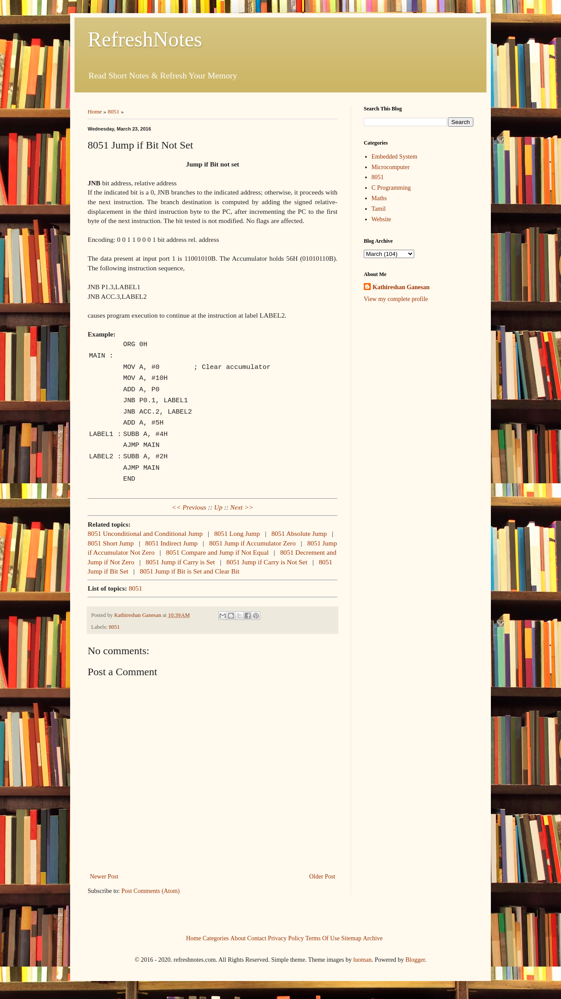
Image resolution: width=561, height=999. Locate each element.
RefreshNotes (145, 39)
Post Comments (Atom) (150, 891)
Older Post (322, 876)
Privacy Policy (286, 938)
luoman (362, 959)
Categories (215, 938)
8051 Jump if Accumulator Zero (252, 543)
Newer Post (104, 876)
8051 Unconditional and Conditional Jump (145, 533)
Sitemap (351, 938)
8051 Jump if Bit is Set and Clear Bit (189, 571)
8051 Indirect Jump (171, 543)
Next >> (241, 507)
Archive (373, 938)
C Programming (391, 187)
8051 (114, 111)
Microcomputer (391, 167)
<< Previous (189, 507)
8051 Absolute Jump (299, 533)
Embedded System (395, 156)
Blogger (415, 959)
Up (218, 507)
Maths (379, 198)
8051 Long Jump (237, 533)
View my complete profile (396, 299)
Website (381, 219)
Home (95, 111)
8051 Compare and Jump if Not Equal (217, 552)
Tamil (379, 208)
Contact (256, 938)
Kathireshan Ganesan (401, 287)
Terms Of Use (322, 938)
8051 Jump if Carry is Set (180, 562)
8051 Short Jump (111, 543)
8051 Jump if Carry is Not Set (267, 562)
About (238, 938)
